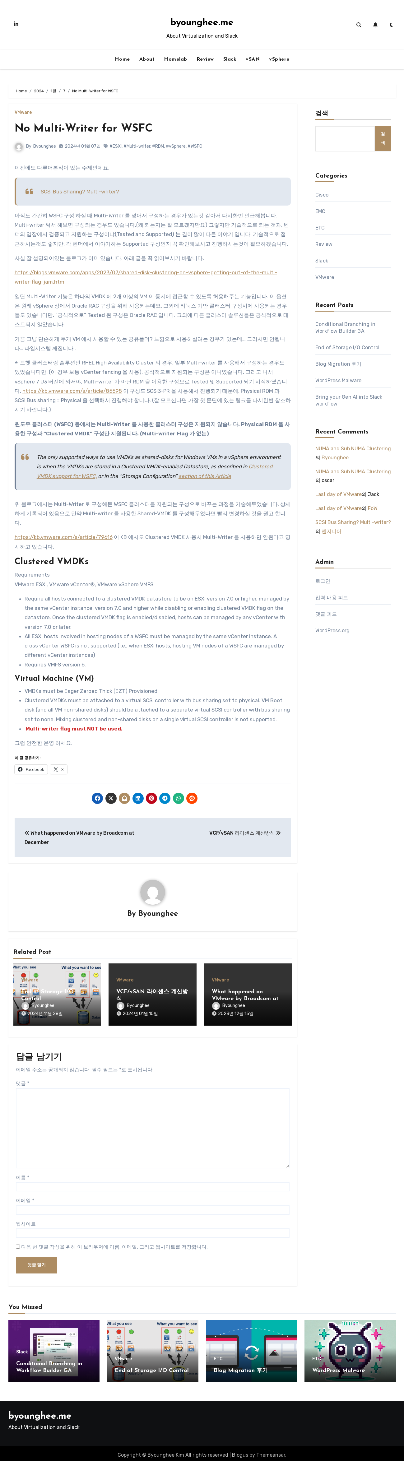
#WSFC (195, 146)
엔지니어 (331, 531)
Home (122, 59)
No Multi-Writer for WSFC (89, 129)
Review (205, 59)
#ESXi (116, 146)
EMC (320, 211)
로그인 (323, 581)
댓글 (22, 1080)
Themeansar (270, 1452)
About (147, 59)
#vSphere (176, 146)
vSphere (279, 59)
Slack (230, 59)
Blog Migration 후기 (338, 364)
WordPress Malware (338, 380)
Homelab (175, 59)
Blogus (240, 1452)
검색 (321, 114)
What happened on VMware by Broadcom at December (245, 999)
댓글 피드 (326, 614)
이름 (22, 1174)
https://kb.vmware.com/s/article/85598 (72, 391)
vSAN (253, 59)
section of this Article (205, 476)
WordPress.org (332, 630)
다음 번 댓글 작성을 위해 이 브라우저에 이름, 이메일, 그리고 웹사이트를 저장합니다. (114, 1244)
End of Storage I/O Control (347, 347)
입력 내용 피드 (331, 598)
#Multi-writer (137, 146)
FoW (373, 508)
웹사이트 (26, 1221)
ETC (320, 228)
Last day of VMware (338, 494)
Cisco (321, 195)
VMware (23, 112)
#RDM (158, 146)
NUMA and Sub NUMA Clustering (353, 449)
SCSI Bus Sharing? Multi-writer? (80, 191)
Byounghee (45, 146)
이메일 (25, 1197)
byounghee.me (202, 23)
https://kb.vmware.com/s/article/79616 (64, 537)
